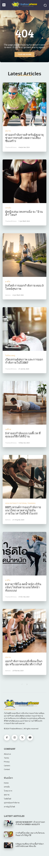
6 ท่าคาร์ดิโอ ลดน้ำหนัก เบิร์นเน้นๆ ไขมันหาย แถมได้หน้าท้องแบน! (23, 587)
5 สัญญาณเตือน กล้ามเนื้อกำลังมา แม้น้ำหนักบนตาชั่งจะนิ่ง (30, 844)
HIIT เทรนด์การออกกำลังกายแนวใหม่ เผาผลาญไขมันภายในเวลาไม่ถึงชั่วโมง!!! (23, 510)
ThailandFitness (11, 147)
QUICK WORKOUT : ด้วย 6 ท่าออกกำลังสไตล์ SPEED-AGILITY (30, 823)
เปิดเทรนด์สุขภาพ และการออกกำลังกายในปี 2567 (24, 360)
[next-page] (27, 684)
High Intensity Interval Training (20, 503)
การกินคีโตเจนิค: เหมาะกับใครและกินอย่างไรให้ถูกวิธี (30, 834)
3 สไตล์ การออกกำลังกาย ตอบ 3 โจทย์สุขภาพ (24, 286)
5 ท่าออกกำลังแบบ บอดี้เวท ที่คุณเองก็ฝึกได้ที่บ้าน (23, 434)
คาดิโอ (7, 281)
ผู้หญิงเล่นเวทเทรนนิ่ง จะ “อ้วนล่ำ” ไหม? (24, 213)
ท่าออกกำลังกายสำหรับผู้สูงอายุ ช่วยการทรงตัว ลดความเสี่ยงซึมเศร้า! (24, 138)
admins (8, 295)
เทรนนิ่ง (8, 208)
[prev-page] (22, 684)
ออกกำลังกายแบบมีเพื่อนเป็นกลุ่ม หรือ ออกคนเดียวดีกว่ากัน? (23, 662)
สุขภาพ (8, 131)
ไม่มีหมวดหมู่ (10, 355)
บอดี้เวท (8, 429)
